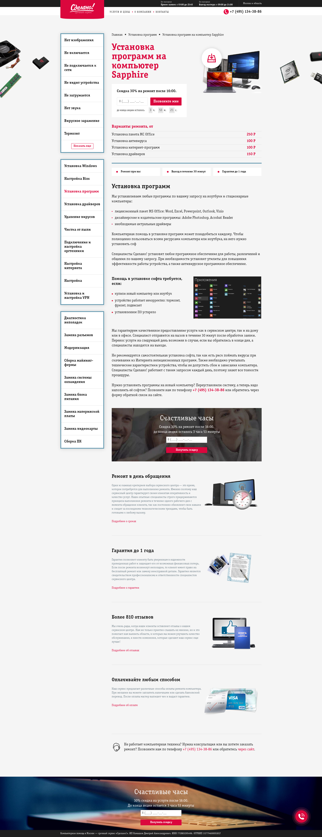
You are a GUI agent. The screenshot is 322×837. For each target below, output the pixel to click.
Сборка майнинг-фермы (78, 363)
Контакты (162, 12)
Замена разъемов (78, 335)
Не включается (76, 53)
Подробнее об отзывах (125, 650)
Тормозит (72, 133)
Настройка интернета (73, 266)
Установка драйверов (82, 204)
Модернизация (76, 348)
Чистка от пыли (77, 230)
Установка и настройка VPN (76, 296)
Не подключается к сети (80, 68)
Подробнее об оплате (125, 705)
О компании (143, 12)
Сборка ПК (73, 441)
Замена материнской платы (81, 414)
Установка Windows (80, 166)
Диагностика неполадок (75, 320)
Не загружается (77, 95)
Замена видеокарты (81, 429)
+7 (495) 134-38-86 (246, 12)
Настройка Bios (77, 179)
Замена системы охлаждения (78, 380)
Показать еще (82, 146)
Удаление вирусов (79, 217)
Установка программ (81, 191)
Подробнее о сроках (124, 521)
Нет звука (72, 108)
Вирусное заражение (81, 121)
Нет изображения (79, 40)
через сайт (246, 749)
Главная (117, 34)
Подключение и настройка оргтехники (77, 247)
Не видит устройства (81, 83)
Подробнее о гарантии (125, 588)
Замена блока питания (75, 397)
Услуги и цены (120, 12)
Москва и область (252, 3)
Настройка (73, 281)
